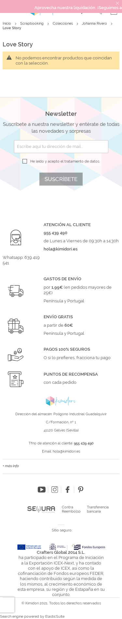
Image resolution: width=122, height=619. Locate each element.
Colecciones (63, 23)
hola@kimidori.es (66, 451)
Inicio (7, 23)
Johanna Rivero (95, 23)
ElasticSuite (54, 616)
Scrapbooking (32, 23)
